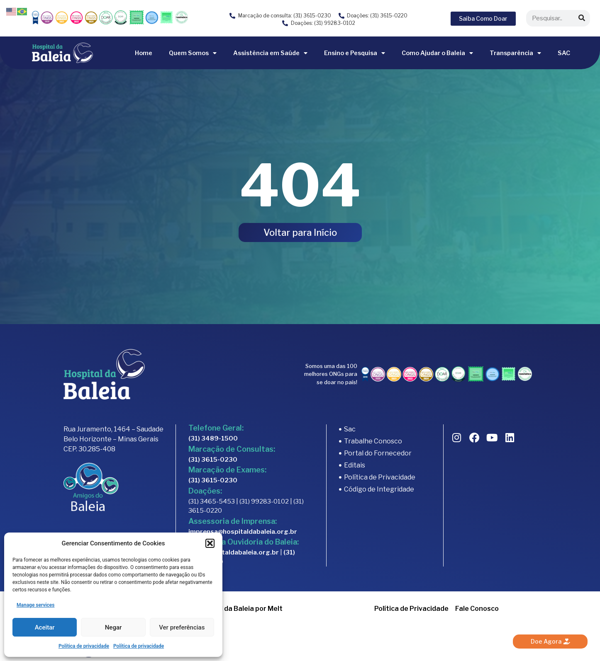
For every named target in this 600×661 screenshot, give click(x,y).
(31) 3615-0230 (212, 459)
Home (143, 53)
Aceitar (45, 627)
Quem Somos (193, 53)
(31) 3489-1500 (213, 438)
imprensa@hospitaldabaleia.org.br (242, 531)
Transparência (515, 53)
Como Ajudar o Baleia (437, 53)
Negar (113, 627)
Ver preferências (182, 627)
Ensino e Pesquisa (354, 53)
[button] (210, 543)
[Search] (581, 18)
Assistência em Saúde (270, 53)
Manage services (35, 605)
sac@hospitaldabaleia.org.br (233, 552)
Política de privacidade (84, 646)
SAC (564, 53)
